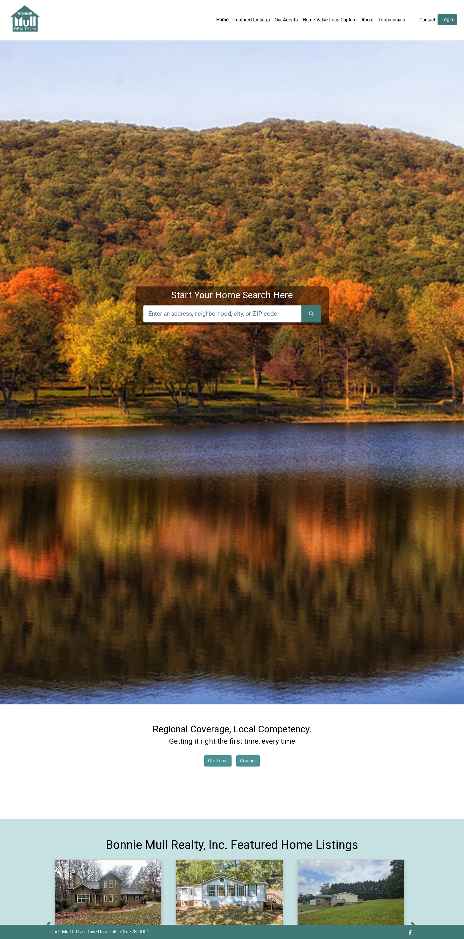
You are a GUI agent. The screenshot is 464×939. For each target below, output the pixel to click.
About (367, 20)
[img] (410, 932)
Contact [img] (427, 20)
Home (222, 20)
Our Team (218, 761)
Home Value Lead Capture (330, 20)
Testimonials (391, 20)
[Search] (222, 314)
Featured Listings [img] (251, 20)
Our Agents (286, 20)
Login (447, 19)
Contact (248, 761)
